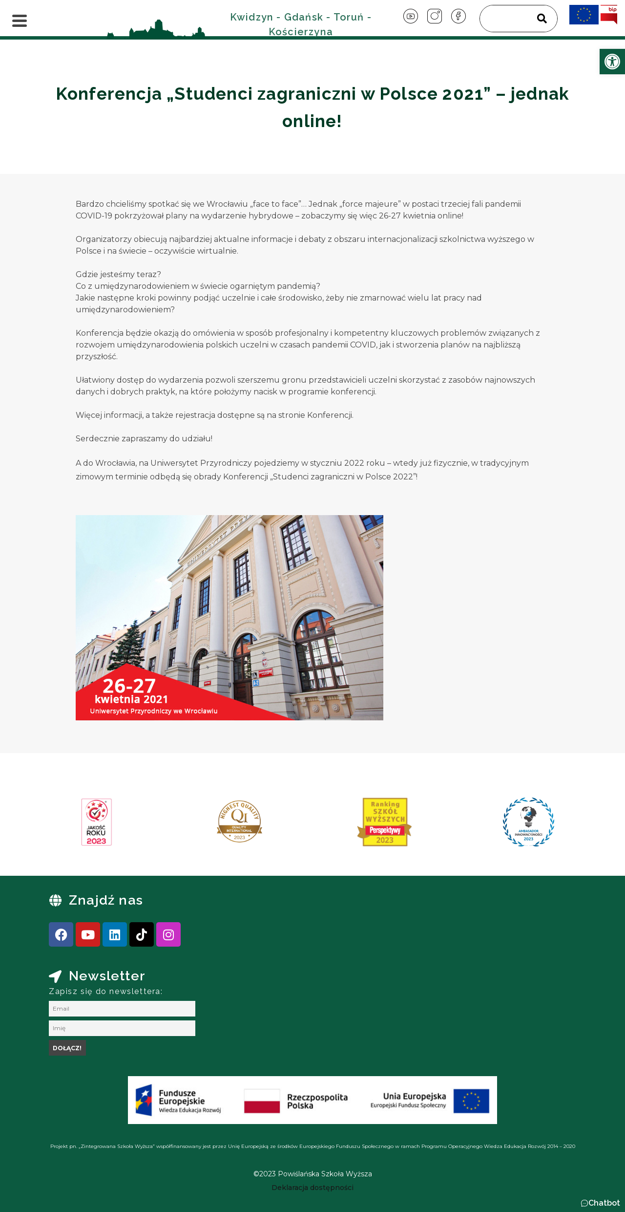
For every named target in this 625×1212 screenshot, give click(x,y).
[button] (600, 1203)
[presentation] (58, 825)
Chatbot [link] (604, 1203)
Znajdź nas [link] (106, 900)
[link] (612, 61)
